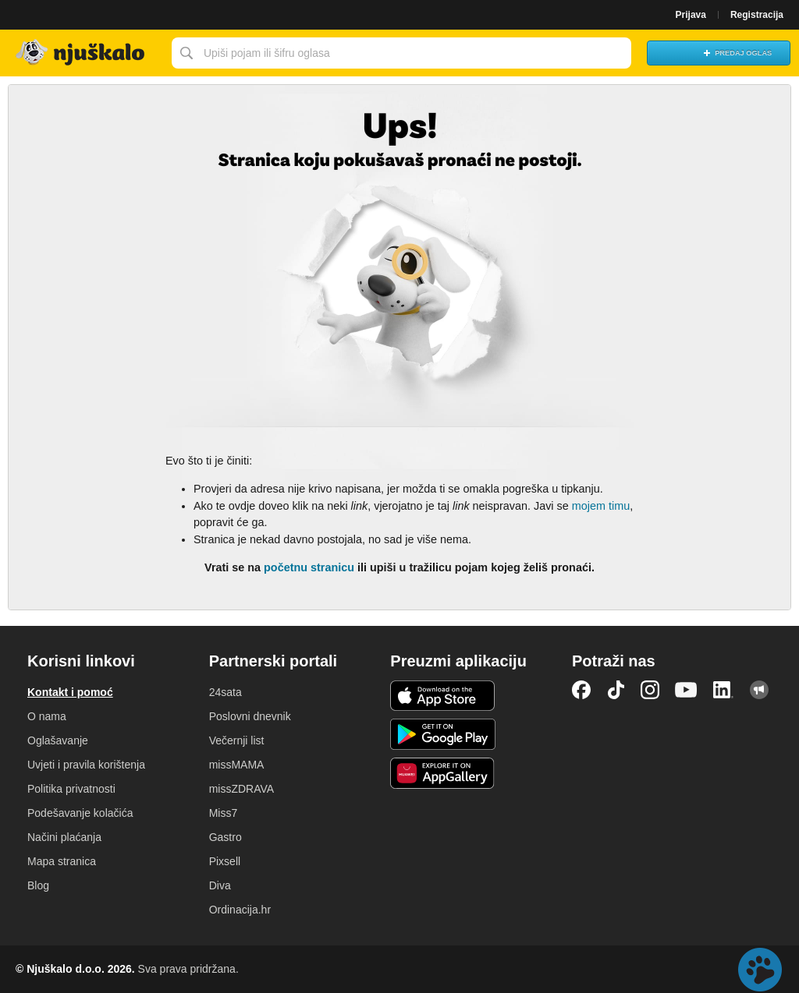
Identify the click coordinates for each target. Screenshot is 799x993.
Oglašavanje (57, 740)
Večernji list (237, 740)
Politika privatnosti (71, 789)
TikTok (615, 689)
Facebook (581, 689)
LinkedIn (723, 689)
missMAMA (237, 764)
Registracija (756, 14)
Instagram (650, 689)
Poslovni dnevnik (250, 716)
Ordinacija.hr (240, 909)
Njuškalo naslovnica (82, 53)
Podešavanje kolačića (80, 813)
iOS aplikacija (442, 696)
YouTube (686, 689)
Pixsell (224, 861)
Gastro (225, 837)
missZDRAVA (241, 789)
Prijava (691, 14)
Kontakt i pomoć (70, 692)
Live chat (760, 969)
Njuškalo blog (759, 689)
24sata (225, 692)
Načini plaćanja (64, 837)
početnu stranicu (309, 567)
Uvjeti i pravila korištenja (86, 764)
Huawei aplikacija (442, 773)
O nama (46, 716)
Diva (220, 885)
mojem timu (601, 506)
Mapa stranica (61, 861)
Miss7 (223, 813)
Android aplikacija (442, 734)
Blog (38, 885)
